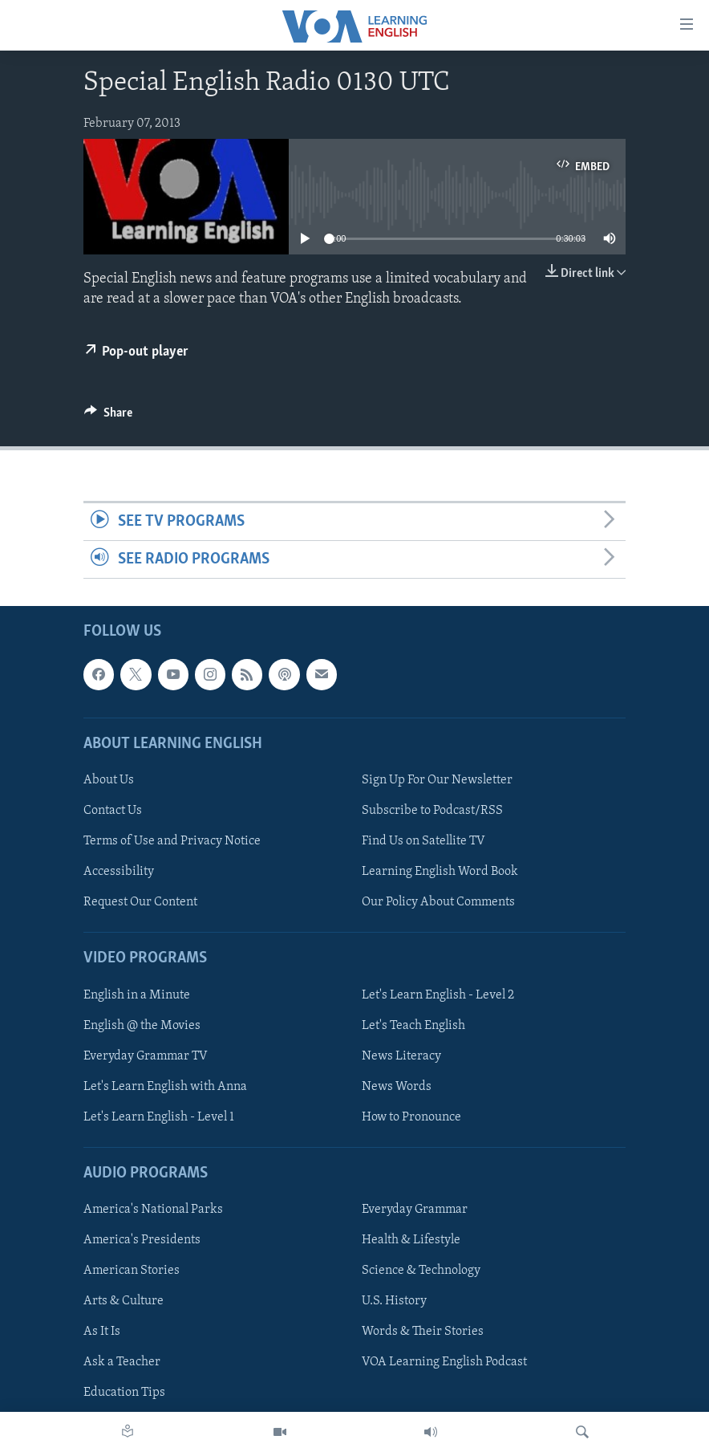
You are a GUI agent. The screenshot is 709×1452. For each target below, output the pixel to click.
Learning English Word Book (440, 871)
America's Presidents (142, 1240)
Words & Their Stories (423, 1332)
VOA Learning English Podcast (444, 1362)
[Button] (108, 416)
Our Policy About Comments (438, 902)
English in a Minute (136, 995)
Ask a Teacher (121, 1362)
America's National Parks (153, 1209)
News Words (396, 1086)
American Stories (131, 1271)
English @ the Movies (142, 1025)
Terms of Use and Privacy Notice (172, 841)
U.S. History (394, 1301)
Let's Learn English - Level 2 (438, 995)
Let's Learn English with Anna (165, 1086)
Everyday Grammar (415, 1209)
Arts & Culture (123, 1301)
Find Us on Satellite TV (423, 841)
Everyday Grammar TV (145, 1056)
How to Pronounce (411, 1117)
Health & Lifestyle (411, 1240)
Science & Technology (421, 1271)
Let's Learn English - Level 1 (158, 1117)
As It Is (101, 1332)
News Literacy (401, 1056)
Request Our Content (140, 902)
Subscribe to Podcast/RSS (432, 810)
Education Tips (124, 1393)
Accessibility (118, 871)
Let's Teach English (413, 1025)
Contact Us (112, 810)
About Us (108, 780)
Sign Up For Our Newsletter (437, 780)
